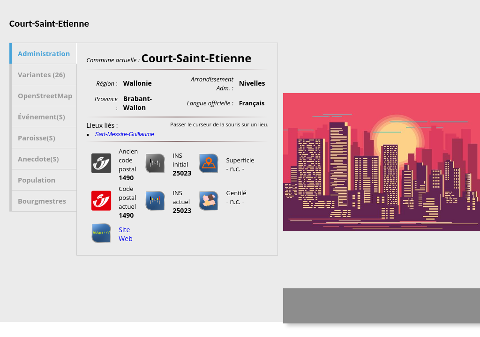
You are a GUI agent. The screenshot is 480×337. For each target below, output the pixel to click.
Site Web (125, 234)
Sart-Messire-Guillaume (124, 134)
